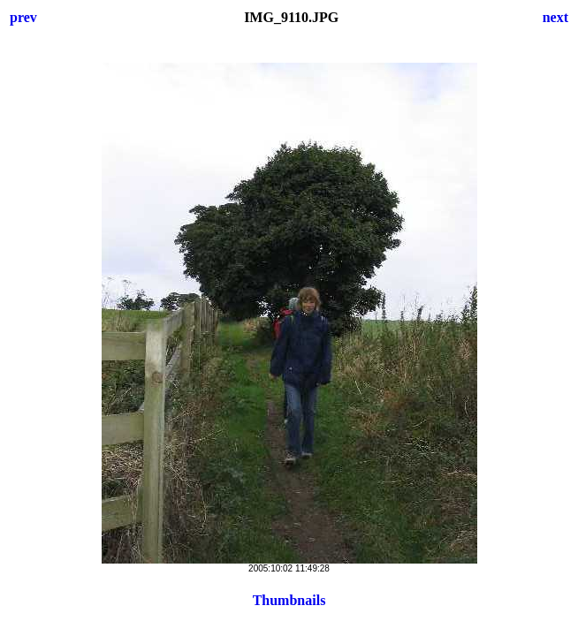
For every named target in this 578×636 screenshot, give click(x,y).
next (555, 17)
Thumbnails (289, 600)
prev (23, 17)
